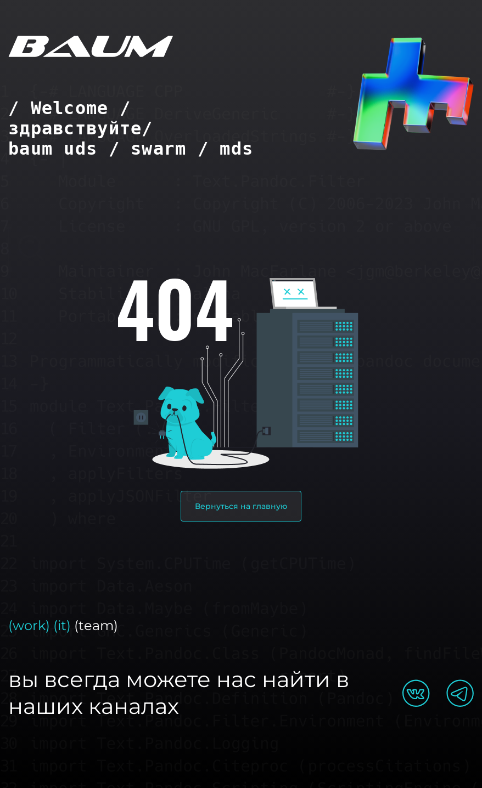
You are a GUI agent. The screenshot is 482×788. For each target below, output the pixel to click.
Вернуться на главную (241, 506)
